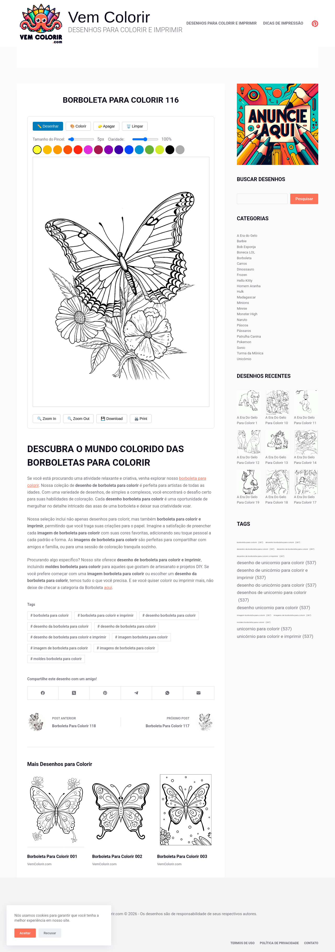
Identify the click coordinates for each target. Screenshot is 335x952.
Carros (242, 264)
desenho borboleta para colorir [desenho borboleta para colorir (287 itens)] (282, 542)
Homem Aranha (249, 286)
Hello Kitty (244, 280)
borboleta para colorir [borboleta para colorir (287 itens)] (250, 542)
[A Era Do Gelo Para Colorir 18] (277, 482)
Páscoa (242, 325)
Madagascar (246, 297)
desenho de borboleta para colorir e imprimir (68, 637)
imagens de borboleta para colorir (126, 648)
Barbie (242, 241)
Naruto (242, 320)
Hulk (240, 291)
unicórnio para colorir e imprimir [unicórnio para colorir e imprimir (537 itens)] (275, 636)
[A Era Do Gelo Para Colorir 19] (249, 482)
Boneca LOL (246, 252)
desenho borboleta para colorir (169, 615)
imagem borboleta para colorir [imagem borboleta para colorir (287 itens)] (254, 615)
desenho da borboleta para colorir (59, 626)
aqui (108, 587)
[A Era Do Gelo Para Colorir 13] (277, 442)
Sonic (241, 348)
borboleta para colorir (49, 615)
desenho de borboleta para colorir (126, 626)
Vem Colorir (109, 17)
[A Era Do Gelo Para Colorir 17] (306, 482)
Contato (311, 943)
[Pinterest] (315, 23)
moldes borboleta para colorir (56, 659)
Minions (243, 303)
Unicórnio (244, 359)
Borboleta (244, 258)
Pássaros (244, 331)
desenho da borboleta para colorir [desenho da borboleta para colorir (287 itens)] (256, 549)
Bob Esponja (246, 247)
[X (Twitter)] (74, 693)
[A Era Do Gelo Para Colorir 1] (249, 402)
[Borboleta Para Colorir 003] (185, 810)
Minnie (242, 308)
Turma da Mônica (250, 353)
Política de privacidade (279, 943)
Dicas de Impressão (283, 23)
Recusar (50, 933)
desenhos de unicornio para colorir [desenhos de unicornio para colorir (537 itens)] (271, 597)
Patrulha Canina (249, 336)
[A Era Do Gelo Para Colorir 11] (306, 402)
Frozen (242, 275)
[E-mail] (198, 693)
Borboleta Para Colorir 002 (117, 856)
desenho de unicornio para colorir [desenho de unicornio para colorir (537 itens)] (276, 563)
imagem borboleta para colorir (141, 637)
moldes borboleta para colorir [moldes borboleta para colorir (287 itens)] (254, 622)
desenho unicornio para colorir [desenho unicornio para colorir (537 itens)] (273, 607)
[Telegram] (136, 693)
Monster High (247, 314)
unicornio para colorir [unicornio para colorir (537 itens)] (264, 629)
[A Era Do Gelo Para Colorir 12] (249, 442)
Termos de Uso (243, 943)
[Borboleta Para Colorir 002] (120, 810)
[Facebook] (43, 693)
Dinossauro (245, 269)
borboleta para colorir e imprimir (105, 615)
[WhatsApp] (167, 693)
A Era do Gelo (247, 236)
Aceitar (25, 933)
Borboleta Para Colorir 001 (52, 856)
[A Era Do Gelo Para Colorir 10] (277, 402)
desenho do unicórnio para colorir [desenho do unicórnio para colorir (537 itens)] (276, 585)
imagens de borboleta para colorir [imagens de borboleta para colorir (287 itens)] (292, 615)
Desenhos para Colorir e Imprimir (221, 23)
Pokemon (244, 342)
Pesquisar (304, 199)
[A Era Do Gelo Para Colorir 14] (306, 442)
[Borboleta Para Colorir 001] (55, 810)
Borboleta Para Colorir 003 (182, 856)
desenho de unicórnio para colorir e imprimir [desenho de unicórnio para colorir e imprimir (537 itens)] (272, 574)
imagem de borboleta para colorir (59, 648)
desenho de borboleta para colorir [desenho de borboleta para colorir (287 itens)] (296, 549)
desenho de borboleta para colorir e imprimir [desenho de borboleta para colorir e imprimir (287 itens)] (260, 556)
